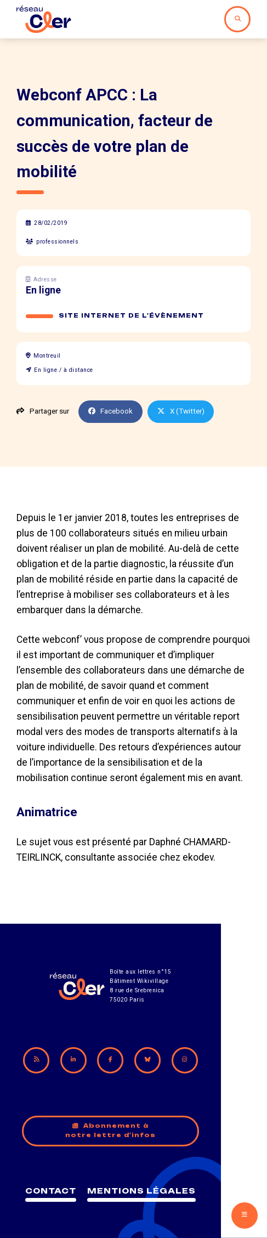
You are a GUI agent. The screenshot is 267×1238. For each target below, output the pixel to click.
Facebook (111, 410)
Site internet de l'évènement (131, 315)
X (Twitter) (182, 410)
